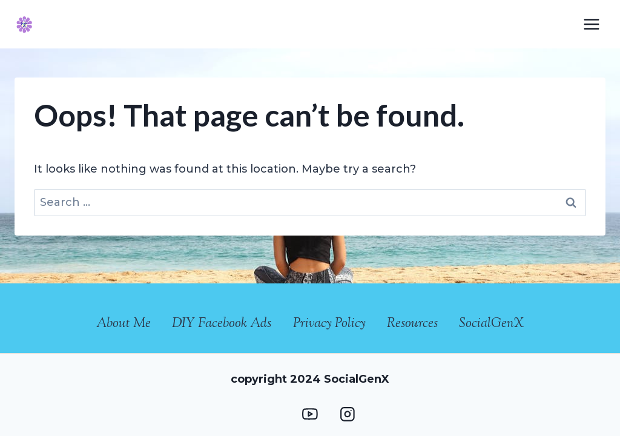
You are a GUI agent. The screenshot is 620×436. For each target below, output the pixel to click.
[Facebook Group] (272, 414)
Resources (412, 324)
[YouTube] (309, 414)
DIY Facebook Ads (221, 324)
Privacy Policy (329, 324)
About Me (123, 324)
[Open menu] (591, 24)
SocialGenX (491, 324)
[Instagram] (347, 414)
